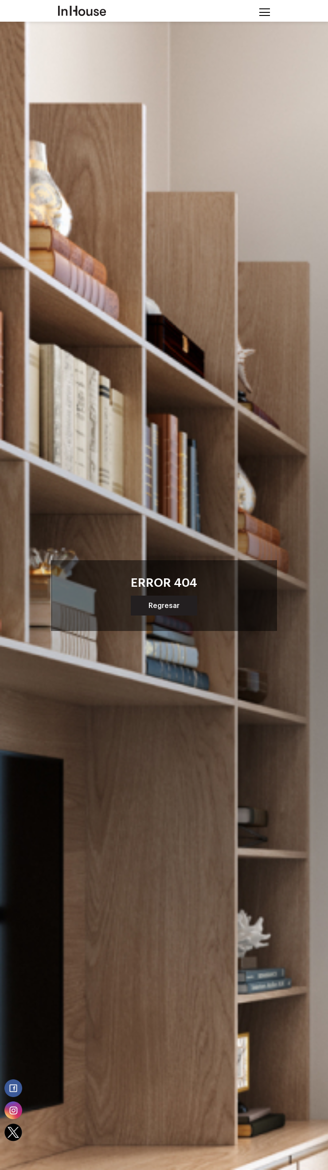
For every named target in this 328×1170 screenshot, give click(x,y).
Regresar (164, 605)
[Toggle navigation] (262, 11)
